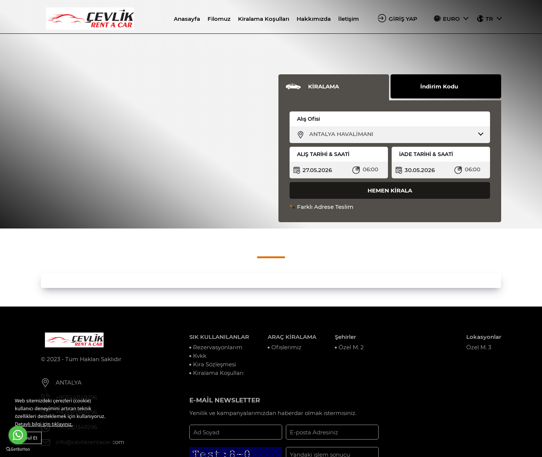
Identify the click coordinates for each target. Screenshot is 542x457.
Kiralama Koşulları (263, 18)
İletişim (348, 18)
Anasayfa (187, 18)
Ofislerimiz (286, 347)
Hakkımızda (314, 18)
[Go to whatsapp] (18, 435)
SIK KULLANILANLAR (219, 336)
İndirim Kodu (439, 86)
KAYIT (398, 432)
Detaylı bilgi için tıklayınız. (44, 424)
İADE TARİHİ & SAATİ (426, 154)
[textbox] (394, 134)
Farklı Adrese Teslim (325, 206)
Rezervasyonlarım (217, 347)
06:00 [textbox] (370, 169)
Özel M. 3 (478, 347)
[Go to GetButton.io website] (18, 449)
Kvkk (199, 355)
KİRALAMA (323, 86)
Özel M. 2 (351, 347)
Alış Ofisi (308, 119)
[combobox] (394, 134)
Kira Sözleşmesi (214, 364)
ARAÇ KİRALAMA (292, 336)
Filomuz (219, 18)
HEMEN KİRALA (390, 190)
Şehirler (345, 336)
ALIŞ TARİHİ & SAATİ (323, 154)
